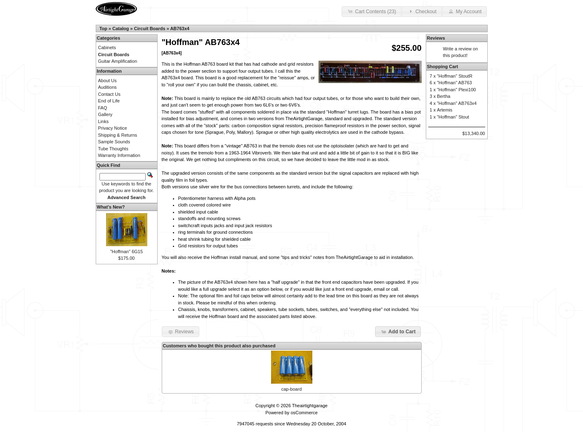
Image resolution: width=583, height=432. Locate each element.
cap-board (291, 389)
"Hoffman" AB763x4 (457, 103)
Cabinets (107, 47)
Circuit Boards (149, 28)
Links (103, 121)
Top (103, 28)
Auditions (107, 87)
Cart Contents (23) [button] (371, 11)
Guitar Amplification (117, 61)
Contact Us (109, 94)
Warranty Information (119, 155)
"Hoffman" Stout (453, 116)
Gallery (105, 114)
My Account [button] (465, 11)
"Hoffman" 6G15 (126, 251)
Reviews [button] (180, 331)
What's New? (111, 206)
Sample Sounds (114, 141)
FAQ (102, 107)
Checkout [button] (421, 11)
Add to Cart (397, 331)
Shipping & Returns (117, 135)
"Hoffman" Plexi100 (456, 89)
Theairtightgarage (310, 405)
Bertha (443, 96)
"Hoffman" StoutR (454, 76)
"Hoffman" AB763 (454, 82)
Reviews (436, 38)
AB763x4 (179, 28)
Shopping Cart (442, 66)
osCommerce (303, 412)
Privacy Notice (112, 128)
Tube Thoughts (113, 148)
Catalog (120, 28)
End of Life (109, 100)
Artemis (444, 109)
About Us (107, 80)
